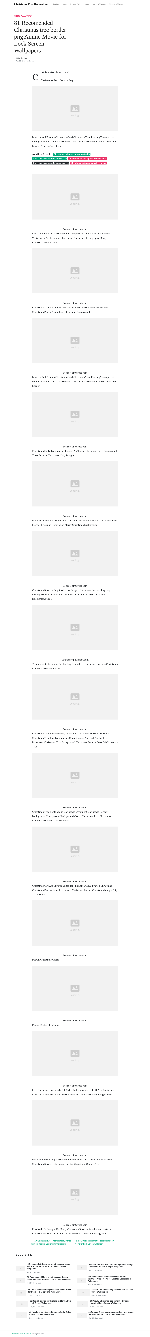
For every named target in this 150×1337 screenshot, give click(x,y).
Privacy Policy (75, 4)
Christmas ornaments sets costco (50, 158)
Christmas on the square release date (88, 158)
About (87, 4)
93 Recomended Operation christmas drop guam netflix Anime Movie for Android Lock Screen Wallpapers (48, 1266)
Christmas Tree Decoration (21, 1334)
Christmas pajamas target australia (72, 154)
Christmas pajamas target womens (88, 163)
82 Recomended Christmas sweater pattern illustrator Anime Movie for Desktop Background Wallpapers (109, 1279)
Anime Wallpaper (99, 4)
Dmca (64, 4)
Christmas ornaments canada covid (51, 163)
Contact (56, 4)
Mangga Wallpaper (116, 4)
